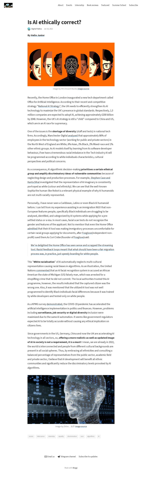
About (60, 5)
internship (51, 436)
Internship (79, 5)
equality (61, 436)
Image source (83, 88)
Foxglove (87, 233)
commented (43, 270)
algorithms (90, 436)
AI (98, 436)
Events (69, 5)
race (82, 436)
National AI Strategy (49, 106)
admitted (32, 228)
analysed (73, 135)
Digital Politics (36, 29)
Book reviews (92, 5)
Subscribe (133, 5)
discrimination (72, 436)
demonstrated (54, 304)
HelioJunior (41, 436)
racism (31, 436)
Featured (105, 5)
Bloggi (75, 468)
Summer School (119, 5)
